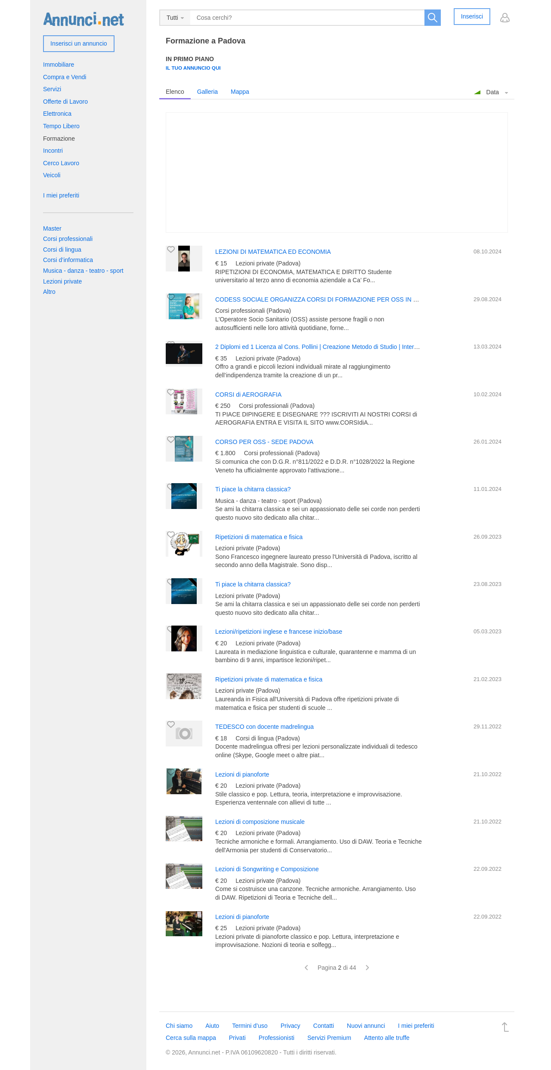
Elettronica (57, 113)
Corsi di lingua (62, 249)
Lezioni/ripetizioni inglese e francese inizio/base (278, 631)
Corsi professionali (68, 238)
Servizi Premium (329, 1037)
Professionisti (276, 1037)
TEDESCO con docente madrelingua (264, 726)
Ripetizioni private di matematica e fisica (268, 679)
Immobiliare (58, 64)
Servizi (52, 89)
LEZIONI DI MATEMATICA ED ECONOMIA (273, 251)
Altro (49, 291)
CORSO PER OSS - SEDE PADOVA (264, 441)
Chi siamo (179, 1025)
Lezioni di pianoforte (242, 774)
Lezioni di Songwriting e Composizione (267, 869)
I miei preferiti (61, 195)
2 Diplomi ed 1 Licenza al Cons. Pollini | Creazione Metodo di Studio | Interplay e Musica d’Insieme (346, 346)
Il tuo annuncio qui (193, 68)
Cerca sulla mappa (191, 1037)
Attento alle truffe (387, 1037)
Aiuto (212, 1025)
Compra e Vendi (64, 77)
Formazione (59, 138)
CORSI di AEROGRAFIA (248, 394)
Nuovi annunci (366, 1025)
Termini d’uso (249, 1025)
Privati (237, 1037)
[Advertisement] (337, 172)
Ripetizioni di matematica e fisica (259, 536)
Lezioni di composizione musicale (260, 821)
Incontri (53, 150)
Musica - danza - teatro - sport (83, 270)
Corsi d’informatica (68, 259)
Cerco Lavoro (61, 163)
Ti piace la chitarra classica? (253, 489)
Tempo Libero (61, 126)
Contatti (323, 1025)
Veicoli (51, 175)
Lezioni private (62, 281)
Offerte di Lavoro (65, 101)
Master (52, 228)
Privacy (290, 1025)
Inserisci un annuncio (78, 43)
